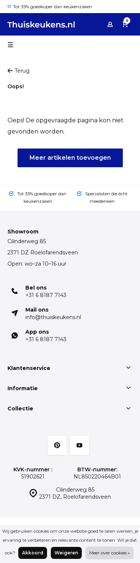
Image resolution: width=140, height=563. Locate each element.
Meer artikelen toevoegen (70, 157)
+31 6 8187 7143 (45, 295)
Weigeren (66, 553)
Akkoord (32, 553)
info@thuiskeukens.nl (53, 317)
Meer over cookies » (109, 553)
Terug (18, 70)
